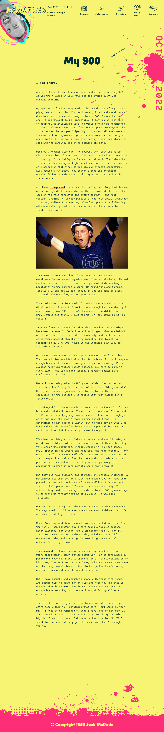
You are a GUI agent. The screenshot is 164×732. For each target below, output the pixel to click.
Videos (84, 10)
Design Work (137, 10)
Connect (153, 10)
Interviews (101, 10)
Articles (121, 10)
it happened (57, 187)
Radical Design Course (59, 10)
